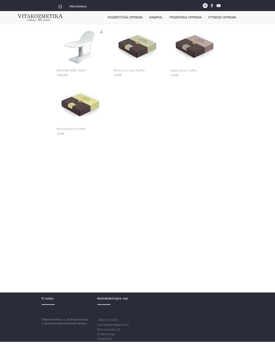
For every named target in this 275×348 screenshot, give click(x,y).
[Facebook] (211, 5)
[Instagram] (205, 5)
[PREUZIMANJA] (78, 6)
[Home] (60, 6)
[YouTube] (218, 5)
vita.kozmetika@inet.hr (113, 324)
